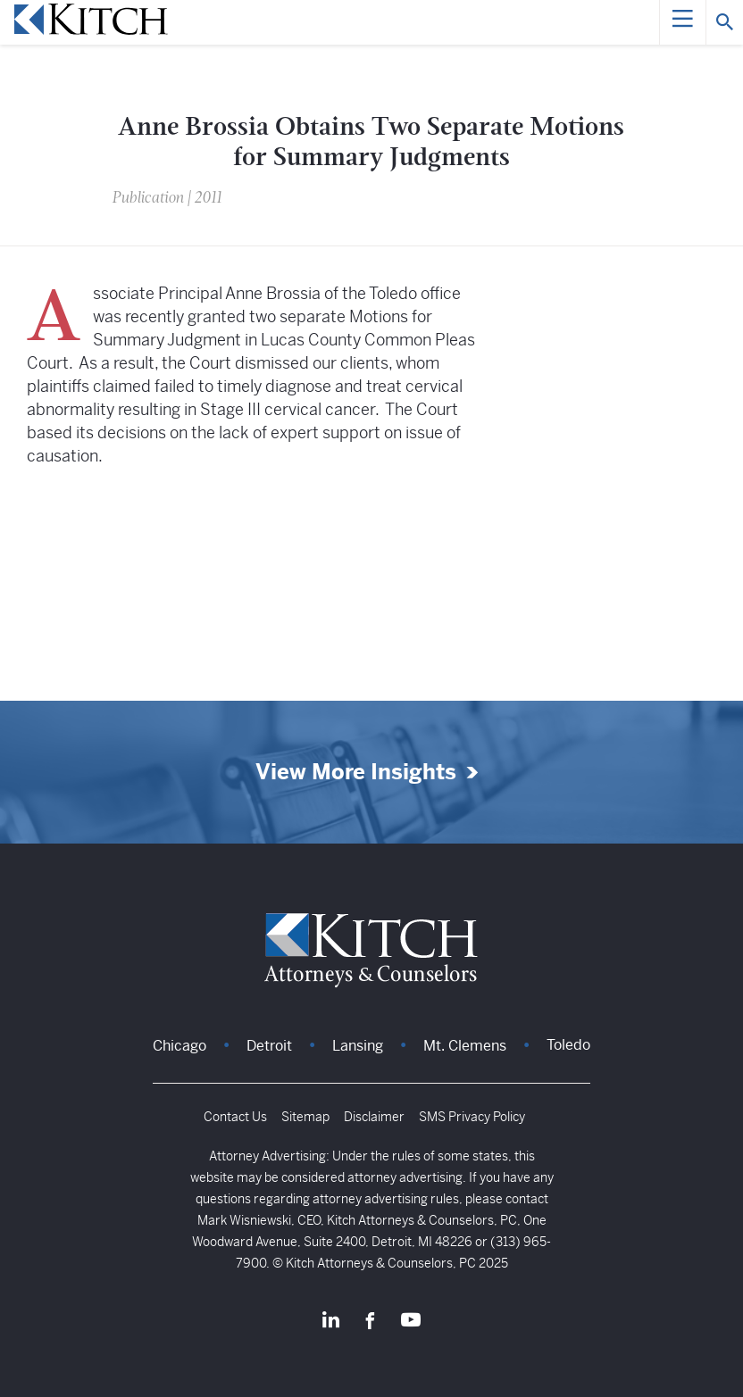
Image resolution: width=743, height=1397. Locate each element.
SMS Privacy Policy (472, 1117)
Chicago (179, 1045)
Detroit (269, 1045)
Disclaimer (374, 1117)
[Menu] (682, 22)
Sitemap (305, 1117)
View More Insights (355, 773)
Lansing (357, 1045)
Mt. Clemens (464, 1045)
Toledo (568, 1044)
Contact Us (235, 1117)
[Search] (724, 22)
